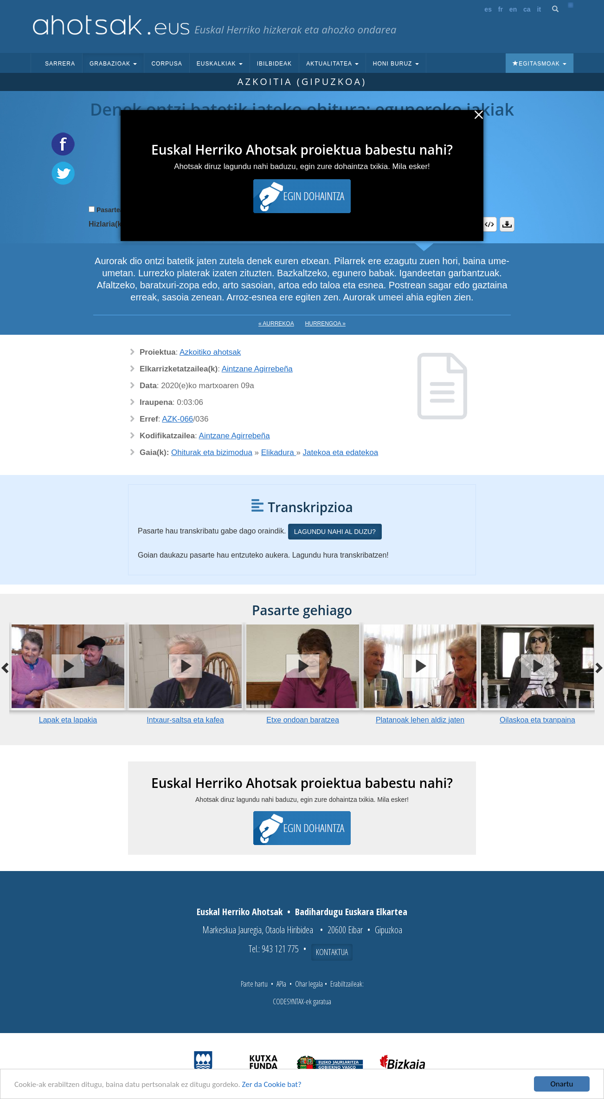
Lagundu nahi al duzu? (335, 531)
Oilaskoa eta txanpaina (537, 720)
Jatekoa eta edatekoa (341, 452)
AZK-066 (177, 419)
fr (500, 9)
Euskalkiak (220, 63)
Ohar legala (309, 984)
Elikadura (278, 452)
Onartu (562, 1084)
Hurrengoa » (325, 323)
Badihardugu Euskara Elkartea (351, 911)
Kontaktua (332, 951)
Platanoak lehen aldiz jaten (420, 720)
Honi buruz (396, 63)
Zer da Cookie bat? (272, 1084)
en (513, 9)
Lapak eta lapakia (68, 720)
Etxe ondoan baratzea (302, 720)
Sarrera (60, 63)
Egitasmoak (539, 63)
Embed (489, 224)
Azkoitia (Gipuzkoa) (302, 81)
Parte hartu (254, 984)
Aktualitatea (332, 63)
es (488, 9)
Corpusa (166, 63)
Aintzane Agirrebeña (257, 368)
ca (527, 9)
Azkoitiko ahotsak (210, 352)
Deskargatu (507, 224)
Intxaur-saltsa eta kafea (185, 720)
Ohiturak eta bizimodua (211, 452)
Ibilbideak (274, 63)
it (539, 9)
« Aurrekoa (276, 323)
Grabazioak (113, 63)
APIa (281, 984)
